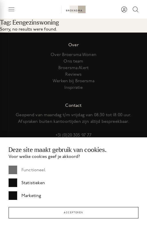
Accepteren (73, 212)
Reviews (73, 74)
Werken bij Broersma (73, 81)
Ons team (73, 61)
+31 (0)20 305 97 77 (73, 135)
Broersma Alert (73, 68)
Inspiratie (73, 87)
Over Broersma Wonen (73, 54)
